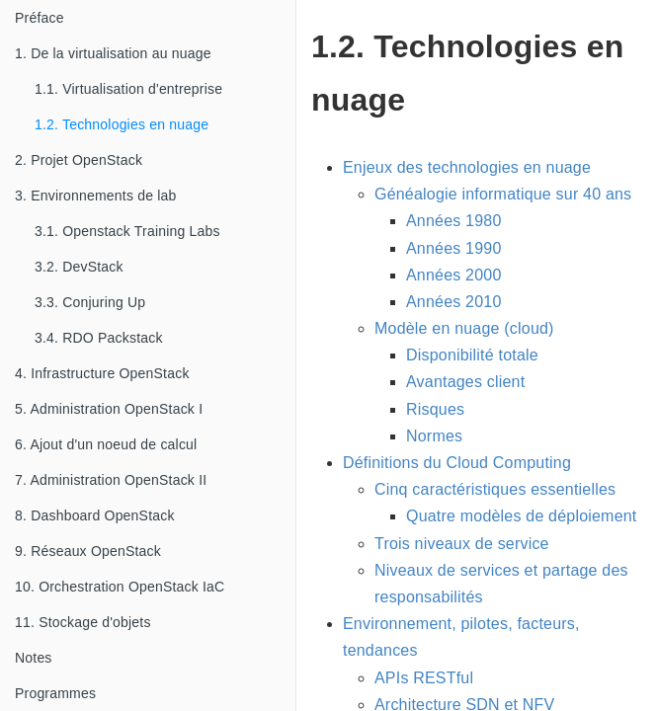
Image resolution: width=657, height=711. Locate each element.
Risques (435, 409)
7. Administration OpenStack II (110, 480)
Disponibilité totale (472, 355)
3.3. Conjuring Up (90, 302)
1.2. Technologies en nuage (121, 124)
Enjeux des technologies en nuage (467, 167)
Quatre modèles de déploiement (521, 516)
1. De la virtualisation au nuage (113, 53)
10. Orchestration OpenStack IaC (119, 586)
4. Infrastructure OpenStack (102, 373)
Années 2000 (454, 275)
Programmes (55, 693)
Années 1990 (454, 248)
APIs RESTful (423, 678)
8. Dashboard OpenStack (95, 515)
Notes (33, 658)
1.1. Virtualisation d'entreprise (128, 89)
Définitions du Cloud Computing (457, 462)
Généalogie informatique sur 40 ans (502, 194)
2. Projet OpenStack (78, 160)
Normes (434, 436)
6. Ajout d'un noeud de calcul (106, 444)
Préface (39, 18)
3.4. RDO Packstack (99, 338)
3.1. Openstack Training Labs (127, 231)
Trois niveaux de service (461, 543)
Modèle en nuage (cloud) (464, 328)
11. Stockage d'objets (83, 622)
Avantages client (465, 381)
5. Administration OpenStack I (109, 409)
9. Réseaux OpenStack (88, 551)
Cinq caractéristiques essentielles (495, 489)
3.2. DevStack (79, 267)
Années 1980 (454, 220)
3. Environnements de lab (96, 195)
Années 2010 (454, 301)
